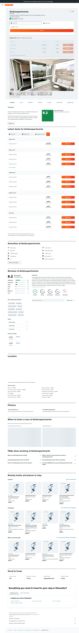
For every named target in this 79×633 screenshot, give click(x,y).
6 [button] (41, 38)
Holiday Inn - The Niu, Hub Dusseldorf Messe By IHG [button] (31, 526)
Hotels (15, 630)
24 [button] (21, 48)
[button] (77, 1)
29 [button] (37, 48)
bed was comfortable (12, 312)
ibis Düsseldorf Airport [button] (64, 525)
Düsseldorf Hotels (36, 630)
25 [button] (24, 48)
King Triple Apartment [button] (47, 495)
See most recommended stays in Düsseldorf (66, 537)
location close (20, 315)
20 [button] (31, 45)
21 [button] (34, 45)
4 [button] (24, 38)
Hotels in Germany (28, 630)
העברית (51, 1)
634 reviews (20, 18)
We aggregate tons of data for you (42, 621)
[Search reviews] (49, 300)
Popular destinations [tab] (24, 593)
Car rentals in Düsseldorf (37, 601)
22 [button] (37, 45)
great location (19, 309)
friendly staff (18, 303)
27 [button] (30, 48)
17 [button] (21, 45)
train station (21, 312)
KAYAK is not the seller (42, 618)
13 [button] (30, 42)
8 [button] (37, 38)
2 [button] (51, 35)
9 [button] (51, 38)
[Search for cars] (2, 14)
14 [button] (34, 42)
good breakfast (11, 309)
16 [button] (18, 45)
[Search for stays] (2, 12)
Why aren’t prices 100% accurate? (42, 623)
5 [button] (27, 38)
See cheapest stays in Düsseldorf (68, 507)
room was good (11, 303)
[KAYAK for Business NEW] (2, 24)
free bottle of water (12, 315)
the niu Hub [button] (44, 525)
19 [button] (27, 45)
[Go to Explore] (2, 18)
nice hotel (20, 306)
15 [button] (37, 42)
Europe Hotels (20, 630)
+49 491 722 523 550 (14, 16)
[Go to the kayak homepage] (9, 5)
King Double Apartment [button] (30, 495)
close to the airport (12, 306)
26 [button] (27, 48)
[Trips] (2, 28)
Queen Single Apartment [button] (13, 496)
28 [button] (34, 48)
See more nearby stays (71, 479)
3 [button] (21, 38)
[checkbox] (14, 338)
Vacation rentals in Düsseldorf (17, 603)
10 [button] (21, 42)
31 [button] (21, 51)
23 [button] (18, 48)
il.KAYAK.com (10, 630)
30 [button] (18, 51)
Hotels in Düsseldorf (57, 601)
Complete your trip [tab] (14, 593)
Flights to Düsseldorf (15, 601)
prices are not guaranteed (34, 614)
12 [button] (27, 42)
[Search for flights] (2, 9)
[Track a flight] (2, 21)
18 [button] (24, 45)
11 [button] (24, 42)
